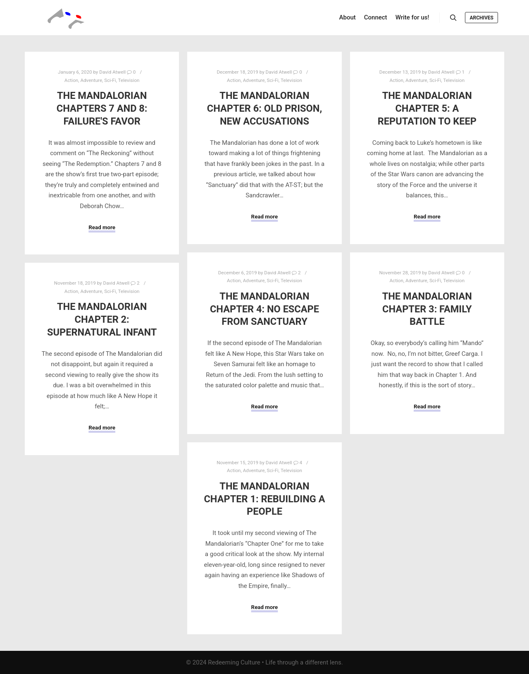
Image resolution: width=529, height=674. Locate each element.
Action (71, 80)
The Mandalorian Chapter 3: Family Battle (427, 308)
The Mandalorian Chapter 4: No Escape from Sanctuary (264, 308)
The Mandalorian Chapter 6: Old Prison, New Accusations (264, 108)
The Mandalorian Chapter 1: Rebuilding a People (264, 498)
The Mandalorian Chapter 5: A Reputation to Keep (427, 108)
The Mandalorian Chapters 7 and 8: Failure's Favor (102, 108)
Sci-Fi (110, 80)
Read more (101, 227)
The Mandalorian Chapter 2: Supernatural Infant (102, 319)
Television (129, 80)
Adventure (91, 80)
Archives (481, 18)
